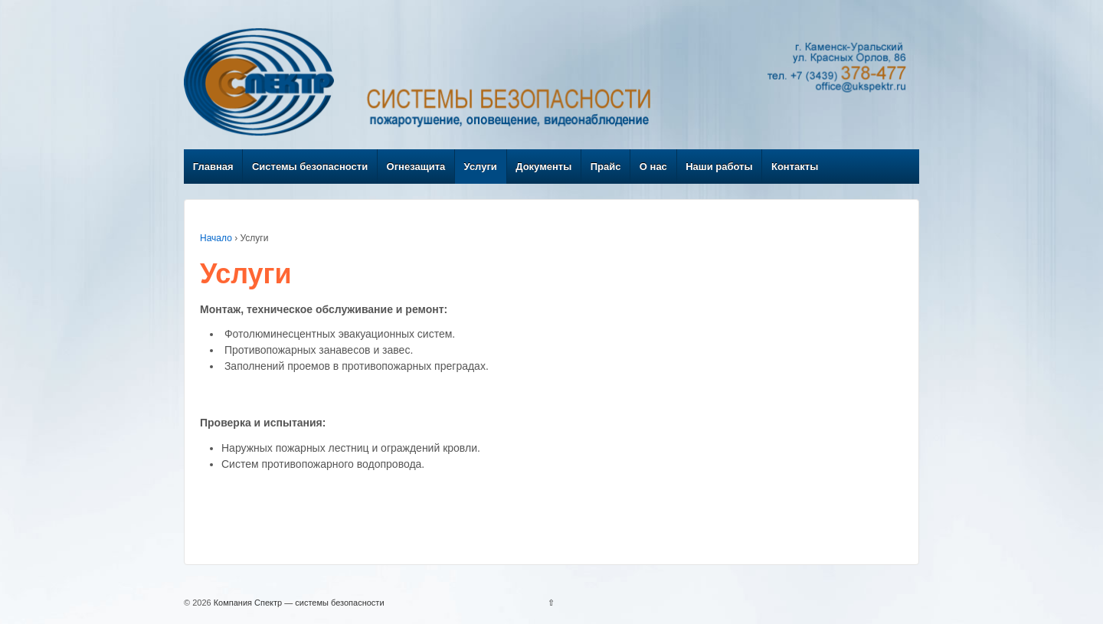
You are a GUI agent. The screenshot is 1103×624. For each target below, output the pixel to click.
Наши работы (719, 166)
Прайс (606, 166)
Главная (213, 166)
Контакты (794, 166)
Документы (543, 166)
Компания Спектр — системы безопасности (298, 602)
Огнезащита (416, 166)
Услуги (480, 166)
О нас (653, 166)
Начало (216, 238)
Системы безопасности (310, 166)
